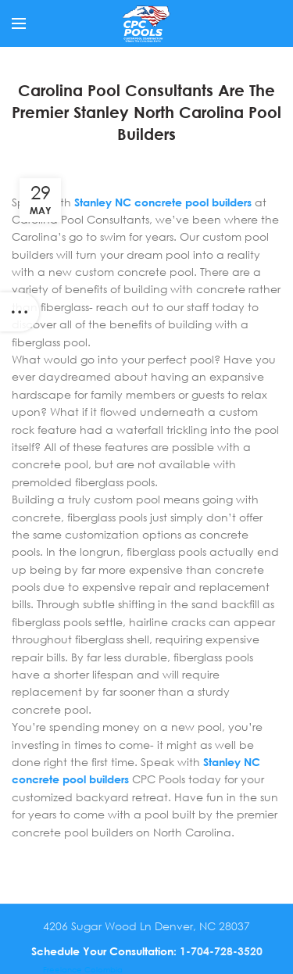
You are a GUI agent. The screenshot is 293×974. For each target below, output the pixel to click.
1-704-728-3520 (221, 951)
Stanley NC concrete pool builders (163, 202)
